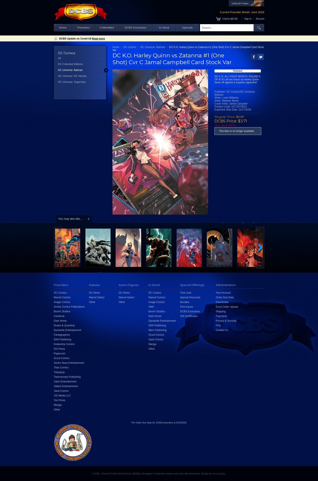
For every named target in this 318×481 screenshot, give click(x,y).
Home (63, 27)
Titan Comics (61, 367)
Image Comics (62, 302)
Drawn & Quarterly (64, 325)
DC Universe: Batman (70, 70)
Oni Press (59, 348)
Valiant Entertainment (66, 386)
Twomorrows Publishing (67, 376)
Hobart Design (218, 474)
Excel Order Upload (227, 306)
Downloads (222, 302)
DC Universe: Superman (72, 82)
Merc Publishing (157, 330)
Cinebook (59, 316)
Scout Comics (62, 358)
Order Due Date (225, 297)
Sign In (248, 18)
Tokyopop (59, 372)
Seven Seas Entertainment (69, 362)
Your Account (223, 292)
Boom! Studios (62, 311)
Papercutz (59, 353)
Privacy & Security (226, 320)
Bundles (184, 302)
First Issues (186, 306)
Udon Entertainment (65, 381)
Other (57, 409)
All (59, 58)
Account (260, 18)
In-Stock (164, 27)
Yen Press (59, 400)
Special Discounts (190, 297)
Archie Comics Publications (69, 306)
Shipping (221, 311)
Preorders (83, 27)
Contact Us (222, 330)
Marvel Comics (62, 297)
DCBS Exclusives (135, 27)
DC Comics (129, 47)
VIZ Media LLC (62, 395)
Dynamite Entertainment (67, 330)
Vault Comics (61, 390)
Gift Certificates (188, 316)
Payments (221, 316)
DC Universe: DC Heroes (72, 76)
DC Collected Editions (70, 64)
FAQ (218, 325)
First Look (185, 292)
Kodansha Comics (64, 344)
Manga (58, 404)
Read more (98, 38)
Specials (187, 27)
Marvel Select (96, 297)
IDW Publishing (62, 339)
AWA (151, 306)
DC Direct (94, 292)
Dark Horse (60, 320)
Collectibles (107, 27)
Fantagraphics (62, 334)
